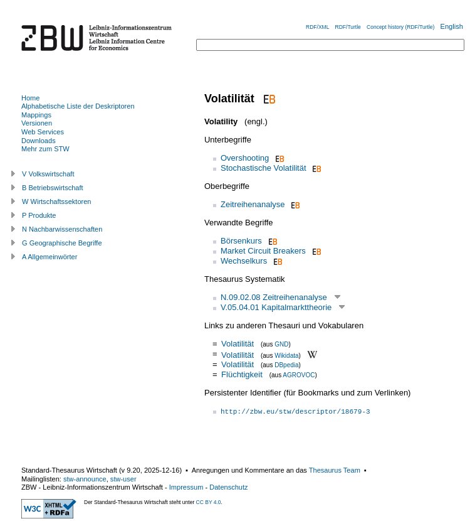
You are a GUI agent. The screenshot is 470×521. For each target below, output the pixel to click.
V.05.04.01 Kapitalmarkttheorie (276, 307)
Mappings (36, 115)
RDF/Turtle (348, 27)
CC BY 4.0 (208, 502)
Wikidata (286, 355)
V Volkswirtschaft (48, 174)
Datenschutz (228, 487)
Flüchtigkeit (242, 374)
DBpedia (286, 365)
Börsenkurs (241, 240)
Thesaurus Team (334, 470)
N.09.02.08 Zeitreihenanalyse (274, 297)
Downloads (38, 140)
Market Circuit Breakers (263, 250)
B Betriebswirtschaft (52, 187)
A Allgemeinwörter (49, 256)
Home (30, 98)
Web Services (42, 132)
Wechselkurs (244, 261)
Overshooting (245, 158)
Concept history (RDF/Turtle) (400, 27)
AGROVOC (299, 375)
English (452, 26)
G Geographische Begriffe (62, 243)
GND (281, 344)
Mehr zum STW (45, 149)
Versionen (36, 123)
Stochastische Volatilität (263, 168)
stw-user (123, 479)
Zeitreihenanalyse (253, 204)
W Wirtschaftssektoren (56, 201)
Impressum (186, 487)
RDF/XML (317, 27)
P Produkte (39, 215)
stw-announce (85, 479)
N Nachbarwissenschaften (62, 229)
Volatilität (237, 343)
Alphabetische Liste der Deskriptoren (78, 106)
